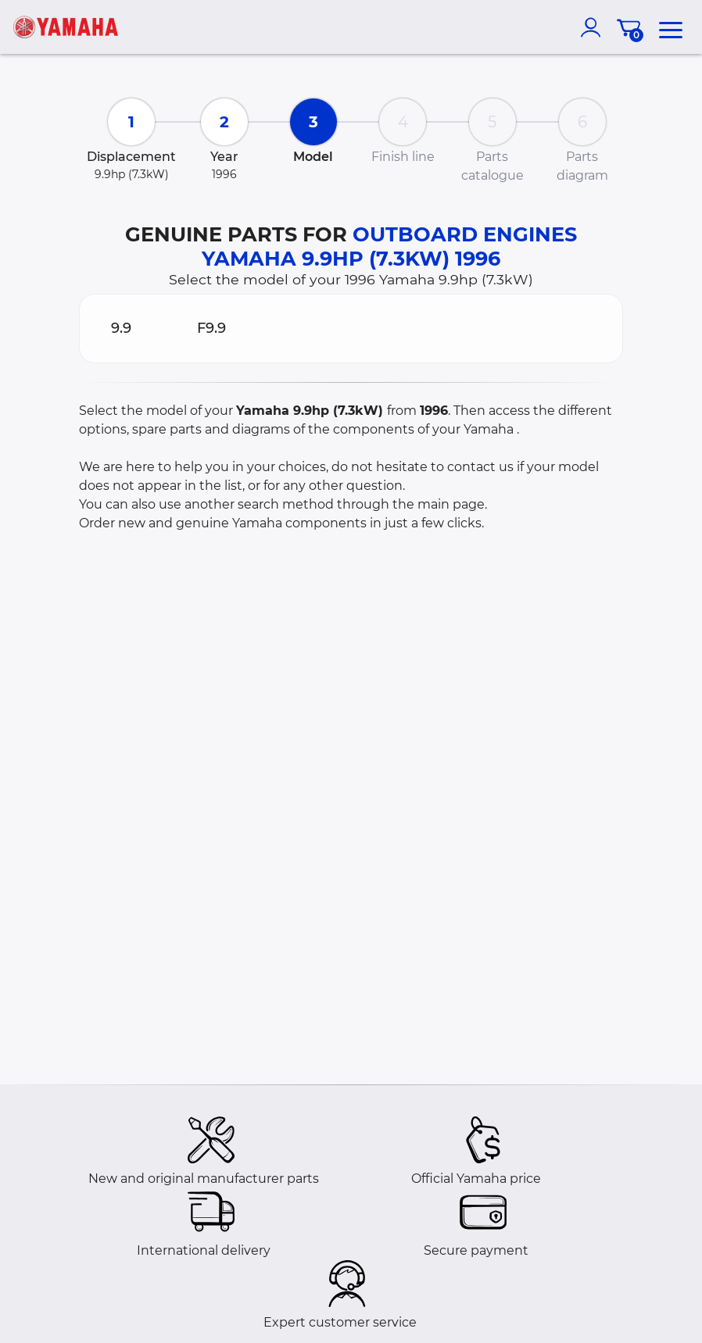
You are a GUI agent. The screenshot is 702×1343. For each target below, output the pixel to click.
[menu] (670, 27)
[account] (594, 27)
